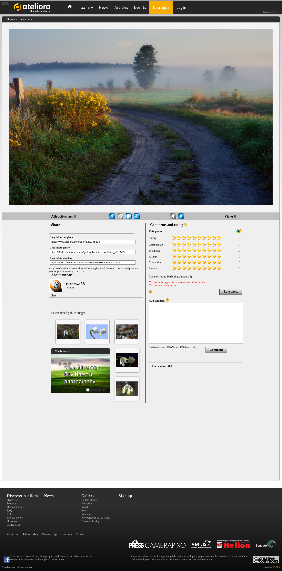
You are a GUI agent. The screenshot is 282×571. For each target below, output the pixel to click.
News (103, 7)
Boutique (161, 7)
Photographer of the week (95, 517)
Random (86, 514)
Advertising (30, 534)
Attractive (86, 503)
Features (11, 503)
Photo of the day (90, 521)
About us (12, 534)
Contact (81, 534)
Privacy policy (15, 517)
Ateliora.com (9, 567)
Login (181, 7)
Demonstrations (15, 507)
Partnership (49, 534)
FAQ (9, 510)
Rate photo (231, 291)
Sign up (125, 496)
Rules (10, 514)
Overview (12, 500)
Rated (84, 507)
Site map (66, 534)
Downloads (13, 521)
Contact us (14, 524)
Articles (121, 7)
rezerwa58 (75, 283)
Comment (216, 349)
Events (140, 7)
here (175, 285)
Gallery (86, 7)
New (83, 510)
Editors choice (89, 500)
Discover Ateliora (22, 496)
